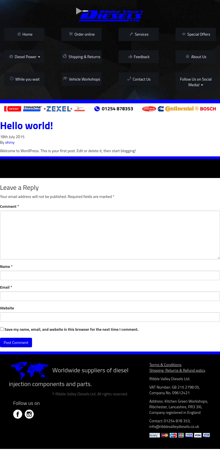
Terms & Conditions (165, 365)
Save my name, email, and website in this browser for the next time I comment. (71, 329)
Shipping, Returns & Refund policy (177, 370)
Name (6, 266)
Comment (9, 206)
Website (7, 308)
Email (6, 287)
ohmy (9, 142)
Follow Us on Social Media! (196, 82)
